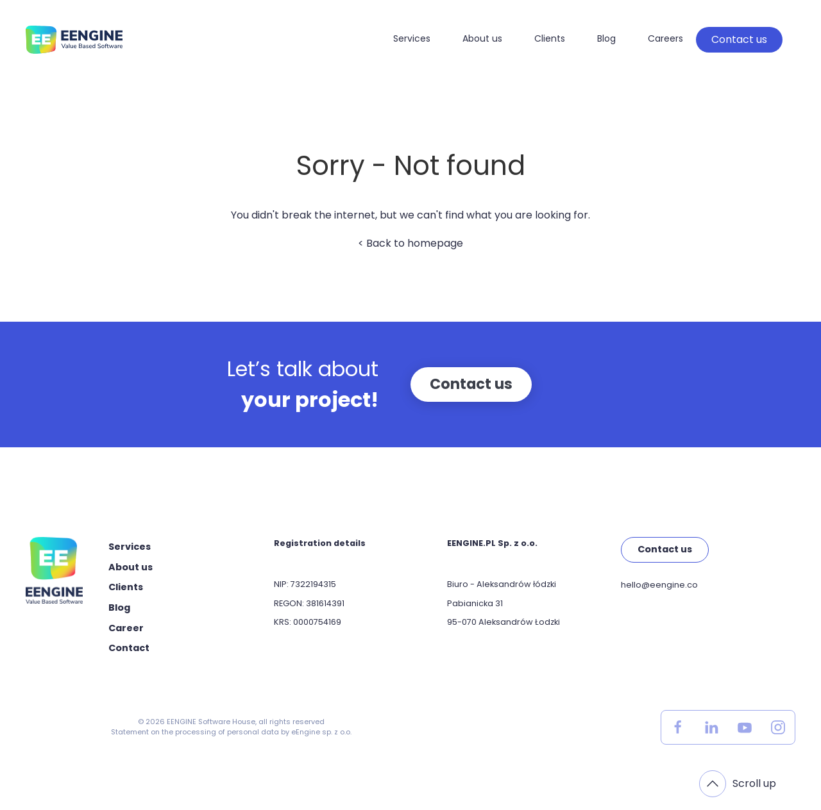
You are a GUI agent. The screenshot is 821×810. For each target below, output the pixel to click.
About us (482, 38)
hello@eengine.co (659, 584)
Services (411, 38)
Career (126, 628)
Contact (128, 647)
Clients (549, 38)
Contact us (739, 39)
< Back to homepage (410, 243)
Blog (606, 38)
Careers (665, 38)
